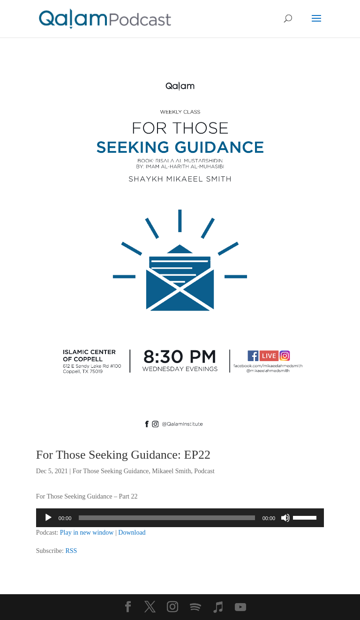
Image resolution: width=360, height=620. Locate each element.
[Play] (48, 517)
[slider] (167, 517)
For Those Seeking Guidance (111, 471)
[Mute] (285, 517)
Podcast (204, 471)
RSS (71, 550)
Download (131, 532)
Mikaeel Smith (171, 471)
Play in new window (87, 532)
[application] (180, 517)
